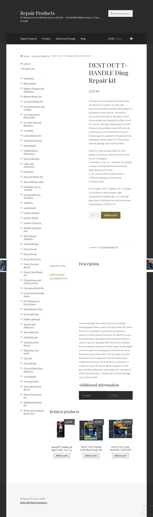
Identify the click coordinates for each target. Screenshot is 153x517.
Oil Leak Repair (31, 244)
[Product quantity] (94, 215)
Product (46, 38)
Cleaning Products (33, 140)
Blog (83, 38)
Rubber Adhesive (32, 319)
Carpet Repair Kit (32, 135)
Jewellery (28, 202)
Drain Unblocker (32, 158)
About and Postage (65, 38)
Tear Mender (30, 363)
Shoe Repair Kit (31, 332)
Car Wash (28, 130)
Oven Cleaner (30, 249)
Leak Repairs (30, 208)
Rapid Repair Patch (33, 309)
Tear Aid (28, 358)
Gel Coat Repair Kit (33, 176)
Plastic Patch (30, 254)
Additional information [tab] (58, 276)
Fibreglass (29, 171)
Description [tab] (58, 265)
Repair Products (37, 13)
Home (26, 56)
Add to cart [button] (62, 455)
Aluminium (29, 78)
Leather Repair (31, 218)
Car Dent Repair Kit (41, 56)
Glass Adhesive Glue (34, 181)
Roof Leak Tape (31, 314)
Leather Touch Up (32, 223)
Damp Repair (30, 145)
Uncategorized (31, 381)
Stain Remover (31, 337)
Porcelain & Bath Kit (34, 288)
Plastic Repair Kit (32, 259)
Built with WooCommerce (33, 502)
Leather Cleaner (32, 212)
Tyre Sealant (30, 376)
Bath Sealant (30, 83)
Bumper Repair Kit (33, 96)
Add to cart (110, 215)
